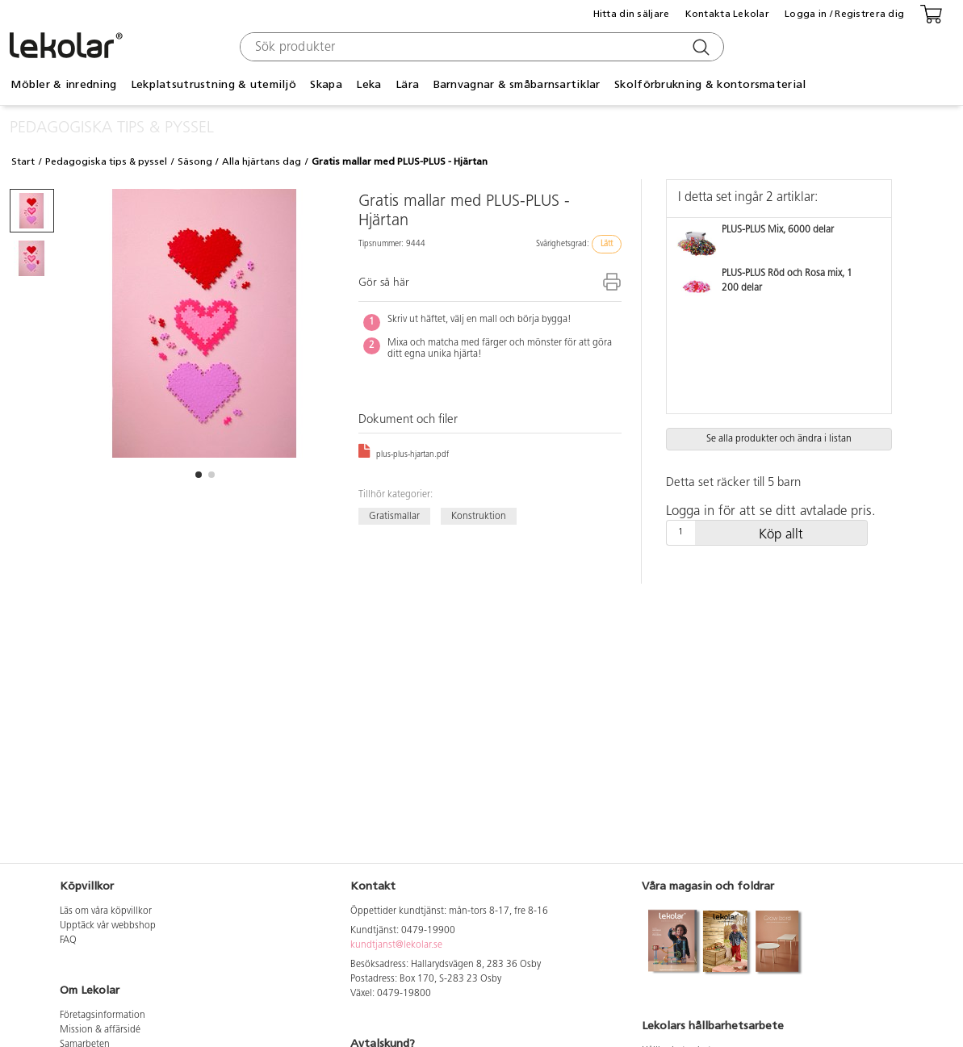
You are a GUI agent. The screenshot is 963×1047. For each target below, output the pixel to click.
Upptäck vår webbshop (108, 926)
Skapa (325, 84)
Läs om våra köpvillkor (106, 911)
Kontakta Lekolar (727, 13)
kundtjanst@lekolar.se (396, 945)
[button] (198, 474)
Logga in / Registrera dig (844, 13)
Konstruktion (478, 516)
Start (23, 161)
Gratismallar (394, 516)
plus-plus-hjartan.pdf (403, 454)
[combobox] (480, 47)
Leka (368, 84)
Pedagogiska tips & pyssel (106, 161)
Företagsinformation (102, 1015)
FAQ (68, 940)
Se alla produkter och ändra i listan (779, 439)
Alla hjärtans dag (261, 161)
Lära (407, 84)
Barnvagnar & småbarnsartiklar (517, 84)
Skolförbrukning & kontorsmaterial (710, 84)
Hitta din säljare (631, 13)
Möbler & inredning (63, 84)
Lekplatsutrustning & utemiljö (213, 84)
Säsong (195, 161)
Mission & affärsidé (100, 1030)
